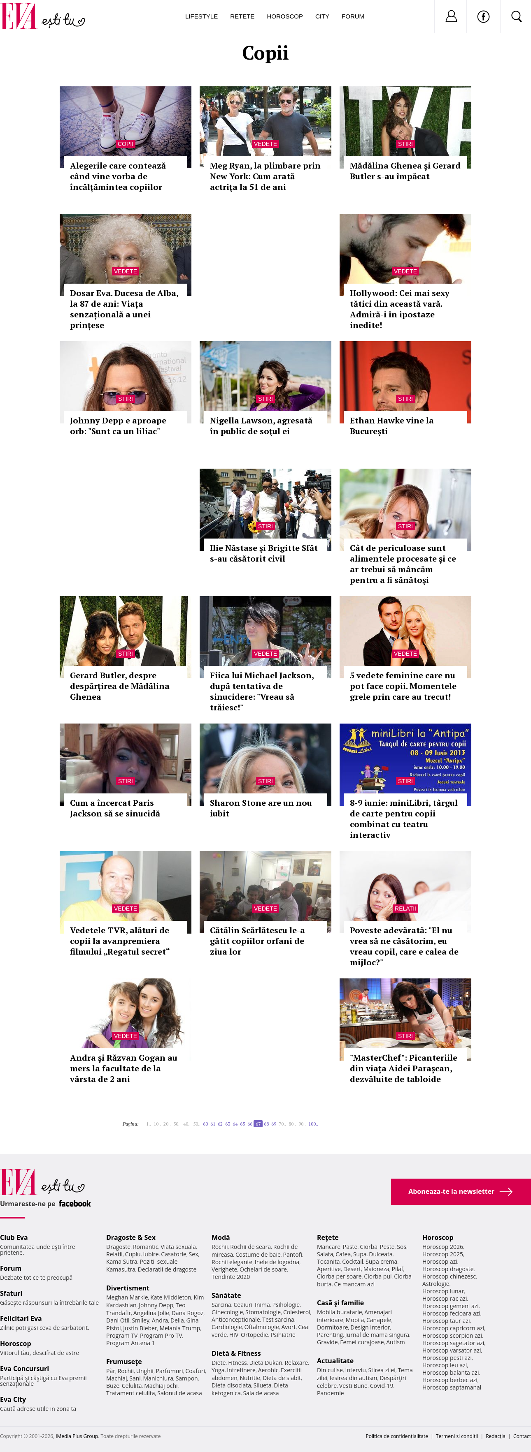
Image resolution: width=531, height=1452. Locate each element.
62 (220, 1124)
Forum (353, 16)
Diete (219, 1362)
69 (273, 1124)
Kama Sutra (121, 1261)
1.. (148, 1124)
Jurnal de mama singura (377, 1335)
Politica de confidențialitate (397, 1436)
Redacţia (495, 1436)
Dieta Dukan (265, 1362)
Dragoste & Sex (131, 1237)
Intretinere (241, 1370)
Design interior (370, 1327)
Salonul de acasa (179, 1393)
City (322, 16)
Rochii (126, 1371)
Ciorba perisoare (339, 1276)
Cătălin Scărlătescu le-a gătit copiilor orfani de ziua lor (257, 941)
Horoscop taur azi (446, 1321)
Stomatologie (263, 1312)
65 (242, 1124)
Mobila (355, 1320)
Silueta (263, 1385)
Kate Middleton (170, 1297)
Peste (387, 1247)
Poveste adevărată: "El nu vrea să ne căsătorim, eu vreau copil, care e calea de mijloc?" (404, 946)
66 (249, 1124)
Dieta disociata (231, 1385)
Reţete (328, 1237)
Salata (325, 1254)
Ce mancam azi (354, 1284)
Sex (193, 1254)
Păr (110, 1371)
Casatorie (173, 1254)
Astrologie (435, 1284)
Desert (352, 1269)
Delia (177, 1320)
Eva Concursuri (24, 1368)
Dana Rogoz (188, 1313)
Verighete (224, 1269)
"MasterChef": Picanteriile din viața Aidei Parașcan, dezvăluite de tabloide (403, 1068)
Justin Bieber (140, 1328)
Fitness (237, 1362)
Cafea (343, 1254)
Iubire (150, 1254)
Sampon (187, 1378)
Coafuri (195, 1371)
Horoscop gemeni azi (450, 1306)
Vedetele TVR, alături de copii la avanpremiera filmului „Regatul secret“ (120, 941)
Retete (242, 16)
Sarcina (221, 1305)
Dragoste (118, 1247)
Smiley (140, 1320)
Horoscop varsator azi (451, 1350)
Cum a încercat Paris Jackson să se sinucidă (115, 808)
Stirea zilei (381, 1370)
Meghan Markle (127, 1297)
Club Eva (14, 1237)
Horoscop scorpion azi (452, 1335)
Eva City (13, 1399)
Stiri (405, 144)
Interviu (355, 1370)
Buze (112, 1386)
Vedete (265, 144)
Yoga (218, 1370)
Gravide (327, 1342)
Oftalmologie (262, 1327)
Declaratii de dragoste (167, 1269)
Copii (125, 144)
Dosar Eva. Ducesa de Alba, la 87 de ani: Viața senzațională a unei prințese (124, 309)
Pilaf (397, 1269)
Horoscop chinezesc (449, 1276)
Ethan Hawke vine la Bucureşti (392, 426)
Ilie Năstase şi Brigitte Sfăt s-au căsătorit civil (264, 553)
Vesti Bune (353, 1386)
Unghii (145, 1371)
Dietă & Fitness (236, 1353)
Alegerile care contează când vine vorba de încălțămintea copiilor (118, 176)
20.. (167, 1124)
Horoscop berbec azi (449, 1380)
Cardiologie (227, 1327)
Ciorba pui (377, 1276)
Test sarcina (278, 1319)
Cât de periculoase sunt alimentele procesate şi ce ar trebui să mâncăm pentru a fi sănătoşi (403, 563)
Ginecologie (227, 1312)
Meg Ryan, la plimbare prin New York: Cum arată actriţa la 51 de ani (265, 176)
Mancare (328, 1247)
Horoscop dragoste (448, 1269)
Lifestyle (201, 16)
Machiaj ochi (160, 1386)
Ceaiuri (243, 1305)
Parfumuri (169, 1371)
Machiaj (116, 1378)
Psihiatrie (283, 1335)
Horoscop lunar (443, 1291)
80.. (292, 1124)
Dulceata (380, 1254)
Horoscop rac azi (444, 1298)
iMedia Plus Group (77, 1436)
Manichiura (158, 1378)
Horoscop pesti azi (447, 1358)
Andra (160, 1320)
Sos (401, 1247)
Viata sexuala (178, 1247)
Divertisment (127, 1287)
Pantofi (292, 1254)
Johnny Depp (156, 1305)
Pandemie (330, 1393)
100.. (313, 1124)
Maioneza (376, 1269)
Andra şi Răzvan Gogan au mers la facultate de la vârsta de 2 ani (123, 1068)
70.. (282, 1124)
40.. (187, 1124)
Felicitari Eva (21, 1318)
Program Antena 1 (130, 1343)
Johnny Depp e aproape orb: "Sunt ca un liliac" (118, 426)
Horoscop (285, 16)
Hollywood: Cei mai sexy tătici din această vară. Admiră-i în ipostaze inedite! (399, 309)
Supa (360, 1254)
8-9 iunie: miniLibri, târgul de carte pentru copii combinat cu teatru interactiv (404, 818)
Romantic (145, 1247)
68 (266, 1124)
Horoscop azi (439, 1261)
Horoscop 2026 (442, 1247)
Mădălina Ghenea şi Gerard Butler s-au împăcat (405, 171)
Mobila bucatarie (339, 1312)
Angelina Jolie (151, 1313)
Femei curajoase (362, 1342)
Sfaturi (11, 1293)
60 (205, 1124)
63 (227, 1124)
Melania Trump (179, 1328)
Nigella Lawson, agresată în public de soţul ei (261, 426)
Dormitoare (332, 1327)
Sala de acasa (261, 1393)
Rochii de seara (250, 1247)
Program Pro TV (161, 1335)
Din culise (330, 1370)
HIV (234, 1335)
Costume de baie (258, 1254)
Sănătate (226, 1295)
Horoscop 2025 (442, 1254)
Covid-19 (382, 1386)
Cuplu (133, 1254)
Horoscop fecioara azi (451, 1313)
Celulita (132, 1386)
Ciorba (368, 1247)
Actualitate (335, 1360)
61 (212, 1124)
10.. (157, 1124)
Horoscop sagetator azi (453, 1343)
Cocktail (352, 1261)
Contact (522, 1436)
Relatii (405, 908)
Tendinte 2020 (231, 1277)
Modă (221, 1237)
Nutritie (250, 1378)
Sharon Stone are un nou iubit (261, 808)
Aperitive (329, 1269)
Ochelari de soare (263, 1269)
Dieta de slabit (282, 1378)
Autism (395, 1342)
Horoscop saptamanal (451, 1387)
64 (235, 1124)
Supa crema (381, 1261)
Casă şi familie (340, 1302)
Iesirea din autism (353, 1378)
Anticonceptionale (236, 1319)
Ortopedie (254, 1335)
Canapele (378, 1320)
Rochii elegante (232, 1262)
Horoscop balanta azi (450, 1372)
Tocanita (328, 1261)
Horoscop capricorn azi (453, 1328)
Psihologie (286, 1305)
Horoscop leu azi (444, 1365)
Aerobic (268, 1370)
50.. (196, 1124)
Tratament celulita (130, 1393)
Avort (288, 1327)
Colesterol (296, 1312)
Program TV (121, 1335)
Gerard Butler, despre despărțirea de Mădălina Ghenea (120, 686)
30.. (177, 1124)
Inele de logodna (277, 1262)
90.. (302, 1124)
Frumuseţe (124, 1361)
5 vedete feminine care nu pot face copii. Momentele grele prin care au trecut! (403, 686)
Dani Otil (118, 1320)
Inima (262, 1305)
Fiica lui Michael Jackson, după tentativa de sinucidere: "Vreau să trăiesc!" (262, 691)
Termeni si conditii (457, 1436)
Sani (135, 1378)
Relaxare (296, 1362)
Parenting (330, 1335)
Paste (350, 1247)
